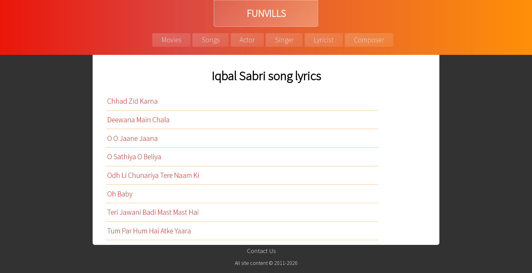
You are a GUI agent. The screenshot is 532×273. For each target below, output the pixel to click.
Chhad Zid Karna (132, 101)
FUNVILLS (266, 13)
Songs (211, 39)
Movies (172, 39)
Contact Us (261, 251)
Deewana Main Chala (138, 119)
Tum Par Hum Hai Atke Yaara (149, 230)
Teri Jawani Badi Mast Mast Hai (153, 212)
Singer (284, 39)
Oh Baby (119, 193)
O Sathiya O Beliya (134, 156)
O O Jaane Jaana (132, 138)
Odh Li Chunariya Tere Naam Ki (153, 175)
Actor (247, 39)
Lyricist (324, 39)
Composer (369, 39)
